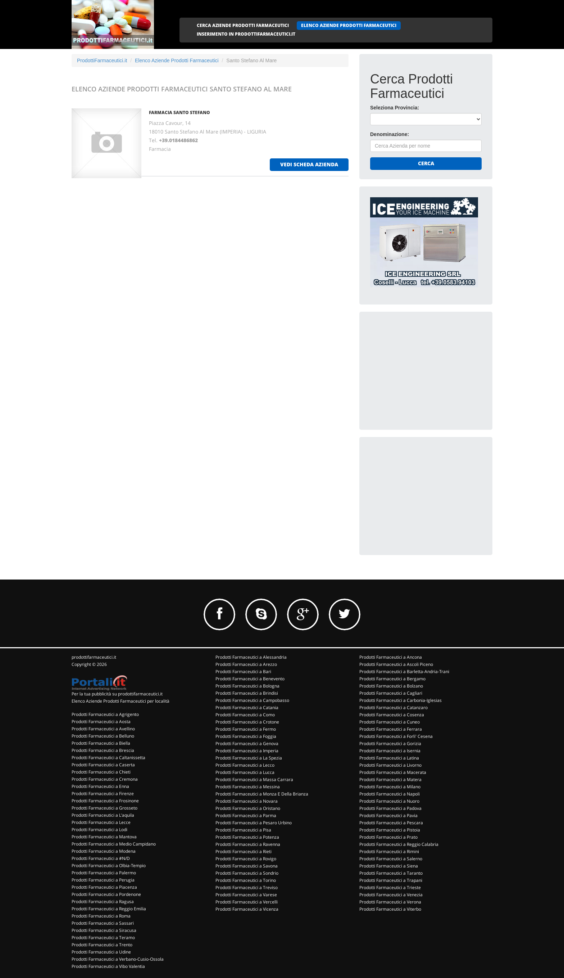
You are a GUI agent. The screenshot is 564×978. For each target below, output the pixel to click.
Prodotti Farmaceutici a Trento (102, 945)
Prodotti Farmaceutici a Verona (390, 902)
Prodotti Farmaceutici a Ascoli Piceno (396, 664)
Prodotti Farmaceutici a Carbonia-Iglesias (400, 700)
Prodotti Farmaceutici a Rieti (243, 851)
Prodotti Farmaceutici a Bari (243, 671)
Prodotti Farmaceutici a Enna (100, 786)
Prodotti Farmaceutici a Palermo (104, 873)
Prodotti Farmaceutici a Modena (104, 851)
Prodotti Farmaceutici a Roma (101, 916)
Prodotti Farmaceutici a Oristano (247, 808)
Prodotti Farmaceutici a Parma (245, 815)
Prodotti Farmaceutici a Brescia (103, 750)
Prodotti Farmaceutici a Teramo (103, 937)
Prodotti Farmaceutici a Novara (246, 801)
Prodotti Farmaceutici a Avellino (103, 729)
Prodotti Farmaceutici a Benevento (250, 679)
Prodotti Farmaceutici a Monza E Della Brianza (261, 794)
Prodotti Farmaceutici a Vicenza (246, 909)
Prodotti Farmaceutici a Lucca (244, 772)
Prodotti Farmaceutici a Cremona (105, 779)
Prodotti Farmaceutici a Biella (101, 743)
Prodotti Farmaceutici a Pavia (388, 815)
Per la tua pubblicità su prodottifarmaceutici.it (117, 694)
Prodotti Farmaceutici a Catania (246, 707)
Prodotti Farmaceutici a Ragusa (103, 901)
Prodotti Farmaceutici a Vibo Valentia (108, 966)
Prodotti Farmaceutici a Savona (246, 866)
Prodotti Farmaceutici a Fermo (245, 729)
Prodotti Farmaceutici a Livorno (390, 765)
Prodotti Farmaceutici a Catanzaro (393, 707)
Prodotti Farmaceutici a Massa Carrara (254, 779)
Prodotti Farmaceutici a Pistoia (389, 830)
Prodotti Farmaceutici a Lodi (99, 829)
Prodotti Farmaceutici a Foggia (245, 736)
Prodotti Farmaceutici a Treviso (246, 887)
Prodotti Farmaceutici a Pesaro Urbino (253, 823)
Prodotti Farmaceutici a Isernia (389, 751)
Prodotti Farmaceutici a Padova (390, 808)
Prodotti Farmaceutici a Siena (388, 866)
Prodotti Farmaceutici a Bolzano (391, 686)
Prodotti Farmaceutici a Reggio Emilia (109, 909)
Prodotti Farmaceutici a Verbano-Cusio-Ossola (118, 959)
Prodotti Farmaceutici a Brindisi (246, 693)
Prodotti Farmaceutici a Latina (389, 758)
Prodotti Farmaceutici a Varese (246, 895)
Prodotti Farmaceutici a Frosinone (105, 801)
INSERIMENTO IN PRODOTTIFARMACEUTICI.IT (246, 34)
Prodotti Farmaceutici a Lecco (244, 765)
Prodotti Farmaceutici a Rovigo (245, 859)
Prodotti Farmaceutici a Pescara (391, 823)
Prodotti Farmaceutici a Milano (389, 787)
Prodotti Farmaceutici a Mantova (104, 837)
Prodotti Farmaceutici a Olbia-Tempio (109, 865)
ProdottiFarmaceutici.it (102, 60)
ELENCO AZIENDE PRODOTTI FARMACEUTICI (348, 25)
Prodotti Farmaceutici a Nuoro (389, 801)
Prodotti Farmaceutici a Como (245, 715)
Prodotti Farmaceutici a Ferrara (390, 729)
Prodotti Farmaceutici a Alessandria (251, 657)
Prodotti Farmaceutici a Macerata (392, 772)
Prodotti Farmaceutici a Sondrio (246, 873)
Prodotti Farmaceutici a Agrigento (105, 714)
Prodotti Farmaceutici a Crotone (247, 722)
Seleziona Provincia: (394, 108)
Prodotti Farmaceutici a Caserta (103, 765)
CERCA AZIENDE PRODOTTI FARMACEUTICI (243, 25)
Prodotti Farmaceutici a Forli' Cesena (396, 736)
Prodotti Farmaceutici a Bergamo (392, 679)
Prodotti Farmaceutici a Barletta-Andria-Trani (404, 671)
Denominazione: (389, 134)
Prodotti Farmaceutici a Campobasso (252, 700)
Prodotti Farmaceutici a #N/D (101, 858)
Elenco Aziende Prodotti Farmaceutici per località (120, 701)
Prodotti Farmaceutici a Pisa (243, 830)
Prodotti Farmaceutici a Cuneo (389, 722)
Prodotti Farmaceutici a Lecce (101, 822)
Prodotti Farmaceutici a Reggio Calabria (398, 844)
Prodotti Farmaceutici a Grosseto (104, 808)
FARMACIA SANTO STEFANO (179, 112)
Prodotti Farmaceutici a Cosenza (391, 715)
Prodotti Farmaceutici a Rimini (389, 851)
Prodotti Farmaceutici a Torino (245, 880)
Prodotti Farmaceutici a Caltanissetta (108, 757)
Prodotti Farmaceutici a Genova (246, 743)
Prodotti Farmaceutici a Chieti (101, 772)
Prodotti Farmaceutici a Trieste (390, 887)
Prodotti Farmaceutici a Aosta (101, 721)
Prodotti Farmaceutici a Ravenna (247, 844)
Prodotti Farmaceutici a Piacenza (104, 887)
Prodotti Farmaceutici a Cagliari (390, 693)
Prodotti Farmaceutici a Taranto (391, 873)
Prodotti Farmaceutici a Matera (390, 779)
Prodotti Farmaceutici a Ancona (390, 657)
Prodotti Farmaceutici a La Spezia (248, 758)
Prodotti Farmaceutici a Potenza (247, 837)
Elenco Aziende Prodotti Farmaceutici (177, 60)
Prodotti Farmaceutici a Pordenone (106, 894)
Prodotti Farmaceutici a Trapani (390, 880)
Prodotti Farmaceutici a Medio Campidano (114, 844)
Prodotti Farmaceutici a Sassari (103, 923)
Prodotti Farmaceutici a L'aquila (103, 815)
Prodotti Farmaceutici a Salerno (390, 859)
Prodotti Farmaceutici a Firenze (103, 793)
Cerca (426, 163)
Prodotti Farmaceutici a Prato (388, 837)
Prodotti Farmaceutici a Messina (247, 787)
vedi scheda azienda (309, 164)
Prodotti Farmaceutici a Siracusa (104, 930)
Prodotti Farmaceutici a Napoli (389, 794)
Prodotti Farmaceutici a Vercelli (246, 902)
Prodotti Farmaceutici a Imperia (246, 751)
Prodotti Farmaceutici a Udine (101, 952)
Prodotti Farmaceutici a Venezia (391, 895)
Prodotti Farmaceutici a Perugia (103, 880)
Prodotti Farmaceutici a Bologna (247, 686)
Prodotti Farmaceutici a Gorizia (390, 743)
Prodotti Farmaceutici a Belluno (103, 736)
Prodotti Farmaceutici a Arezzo (246, 664)
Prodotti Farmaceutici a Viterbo (390, 909)
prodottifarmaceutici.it (94, 657)
